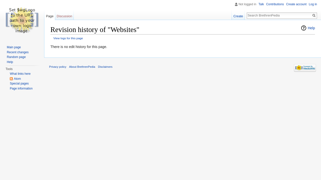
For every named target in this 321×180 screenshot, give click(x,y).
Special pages (19, 83)
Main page (14, 47)
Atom (17, 78)
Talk (261, 4)
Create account (296, 4)
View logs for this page (68, 38)
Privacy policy (57, 66)
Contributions (275, 4)
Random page (16, 57)
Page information (21, 88)
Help (311, 28)
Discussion (64, 16)
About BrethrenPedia (82, 66)
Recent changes (18, 52)
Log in (313, 4)
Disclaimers (105, 66)
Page (49, 16)
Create (238, 16)
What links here (20, 74)
